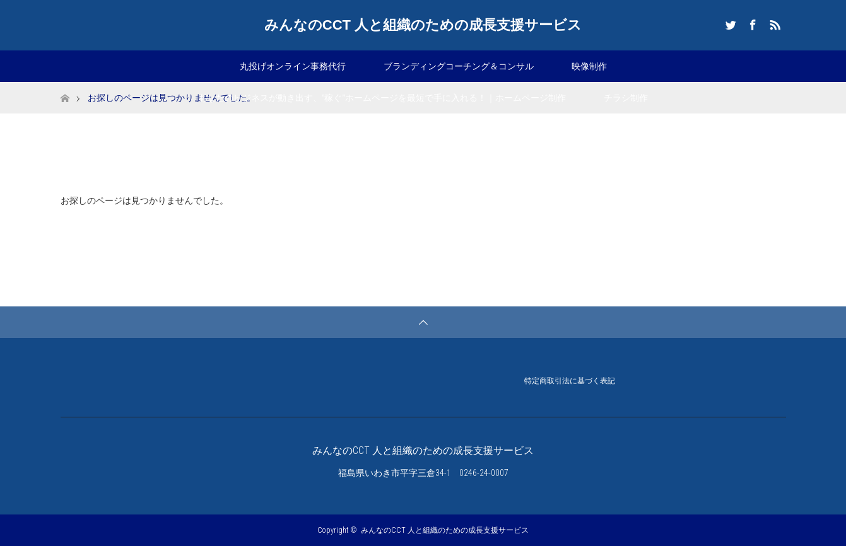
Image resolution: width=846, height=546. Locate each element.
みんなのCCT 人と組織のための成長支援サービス (423, 25)
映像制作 (589, 66)
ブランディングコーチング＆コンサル (459, 66)
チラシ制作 (626, 98)
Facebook (751, 22)
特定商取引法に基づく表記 (569, 381)
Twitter (729, 22)
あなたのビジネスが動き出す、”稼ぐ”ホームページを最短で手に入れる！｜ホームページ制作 (382, 98)
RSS (773, 22)
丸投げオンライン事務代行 (293, 66)
